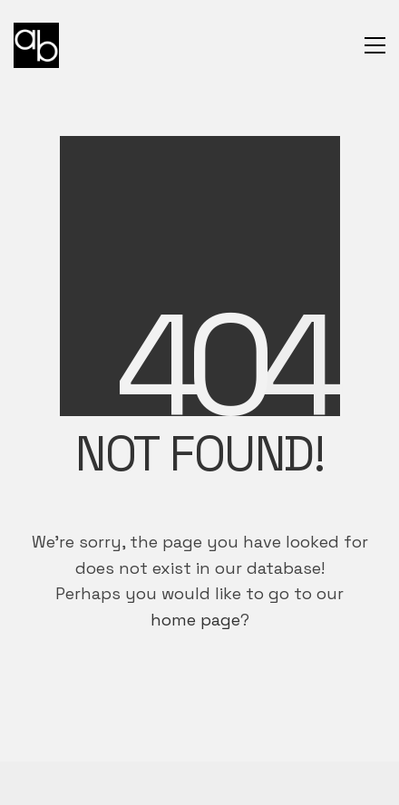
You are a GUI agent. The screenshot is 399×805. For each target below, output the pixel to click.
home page (195, 619)
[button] (375, 45)
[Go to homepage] (36, 45)
